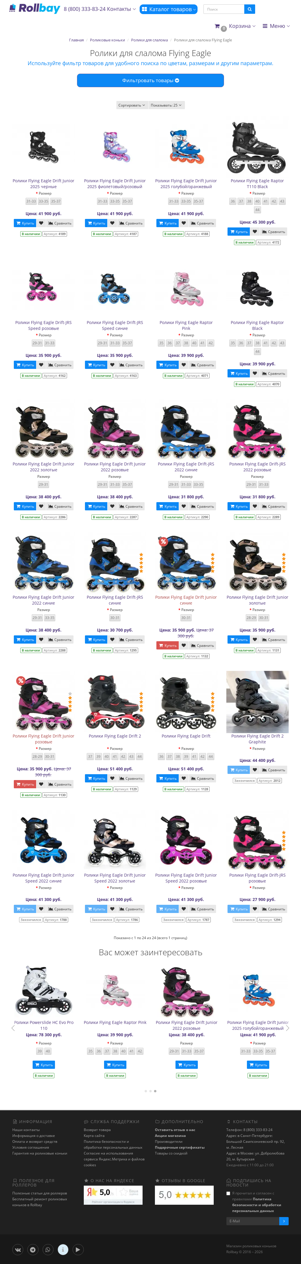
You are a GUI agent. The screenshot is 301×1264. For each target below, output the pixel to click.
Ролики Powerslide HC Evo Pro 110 (186, 1025)
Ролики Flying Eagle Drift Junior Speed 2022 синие (43, 878)
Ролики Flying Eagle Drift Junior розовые (43, 739)
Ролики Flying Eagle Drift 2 (115, 736)
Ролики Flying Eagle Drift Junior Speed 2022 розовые (186, 878)
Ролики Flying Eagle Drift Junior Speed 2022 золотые (115, 878)
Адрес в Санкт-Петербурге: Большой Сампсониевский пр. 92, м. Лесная (255, 1141)
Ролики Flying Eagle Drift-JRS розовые (257, 878)
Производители (169, 1141)
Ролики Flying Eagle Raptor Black (257, 325)
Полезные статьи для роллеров (39, 1193)
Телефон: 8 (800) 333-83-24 (249, 1129)
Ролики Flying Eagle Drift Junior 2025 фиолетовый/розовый (115, 183)
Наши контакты (26, 1129)
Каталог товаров (168, 9)
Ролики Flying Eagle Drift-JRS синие (115, 600)
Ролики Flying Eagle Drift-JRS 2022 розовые (257, 466)
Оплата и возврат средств (34, 1141)
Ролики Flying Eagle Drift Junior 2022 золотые (43, 466)
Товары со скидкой (171, 1153)
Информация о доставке (33, 1135)
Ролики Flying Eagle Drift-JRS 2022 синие (186, 466)
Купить (25, 223)
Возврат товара (97, 1129)
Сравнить (59, 223)
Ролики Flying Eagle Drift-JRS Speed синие (115, 325)
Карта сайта (94, 1135)
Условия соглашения (30, 1147)
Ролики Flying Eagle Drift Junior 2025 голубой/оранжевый (186, 183)
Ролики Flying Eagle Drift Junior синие (186, 600)
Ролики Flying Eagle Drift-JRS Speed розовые (43, 325)
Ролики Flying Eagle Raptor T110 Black (257, 183)
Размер (45, 193)
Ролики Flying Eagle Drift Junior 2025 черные (43, 183)
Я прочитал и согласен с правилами (253, 1202)
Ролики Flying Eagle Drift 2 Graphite (257, 739)
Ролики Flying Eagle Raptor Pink (186, 325)
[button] (235, 26)
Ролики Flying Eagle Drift (186, 736)
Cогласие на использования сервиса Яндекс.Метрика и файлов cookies (114, 1159)
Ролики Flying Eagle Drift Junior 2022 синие (43, 600)
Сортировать (132, 105)
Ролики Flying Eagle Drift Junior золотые (257, 600)
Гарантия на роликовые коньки (39, 1153)
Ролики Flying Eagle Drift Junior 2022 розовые (115, 466)
